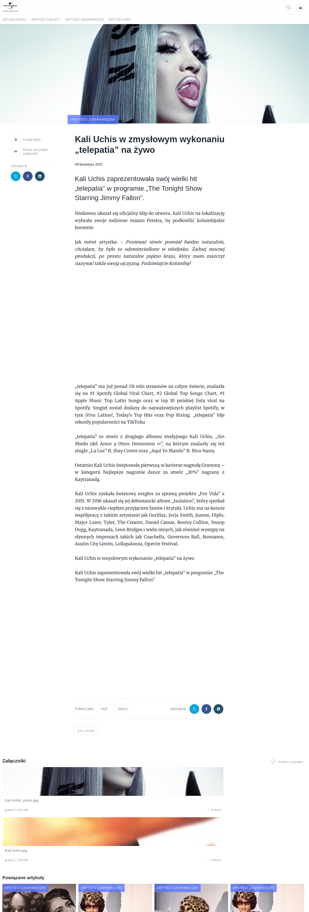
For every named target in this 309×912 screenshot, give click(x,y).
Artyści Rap (119, 19)
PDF (104, 686)
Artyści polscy (45, 19)
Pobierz (66, 787)
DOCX (122, 686)
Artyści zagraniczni (84, 19)
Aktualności (14, 19)
